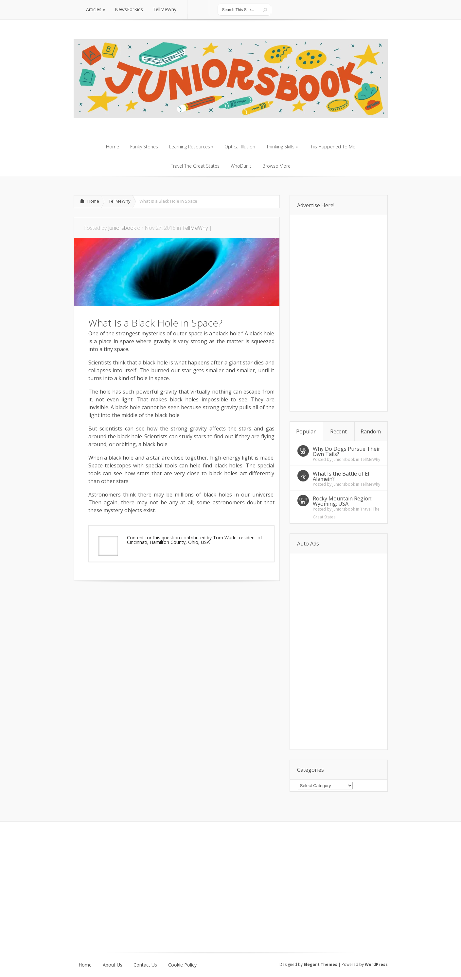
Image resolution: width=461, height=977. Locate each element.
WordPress (376, 964)
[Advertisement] (150, 600)
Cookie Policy (182, 965)
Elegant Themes (320, 964)
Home (93, 201)
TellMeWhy (120, 201)
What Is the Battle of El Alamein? (341, 476)
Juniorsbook (122, 227)
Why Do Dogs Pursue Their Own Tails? (346, 451)
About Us (112, 965)
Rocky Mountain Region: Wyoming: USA (342, 501)
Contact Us (145, 965)
